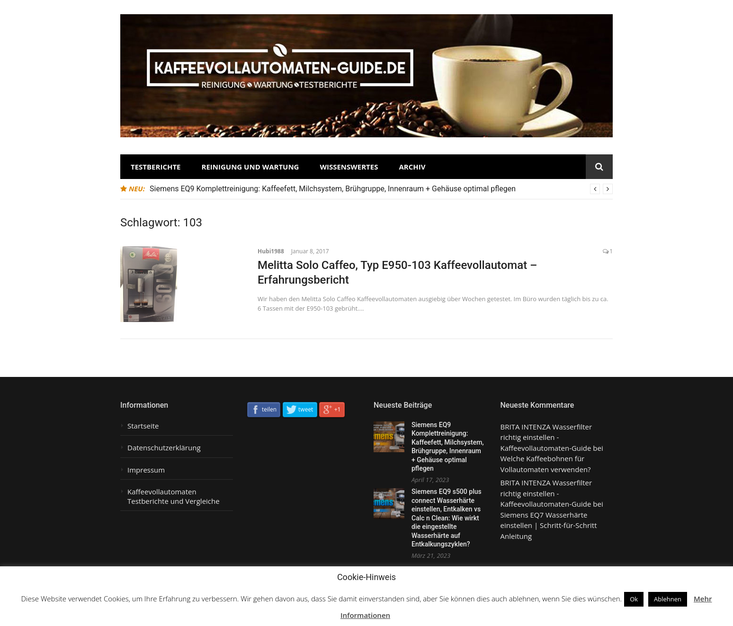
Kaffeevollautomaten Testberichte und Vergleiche (173, 496)
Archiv (412, 166)
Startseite (143, 425)
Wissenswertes (349, 166)
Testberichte (156, 166)
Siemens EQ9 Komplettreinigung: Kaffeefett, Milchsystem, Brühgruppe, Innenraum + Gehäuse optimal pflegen (333, 188)
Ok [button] (634, 599)
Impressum (146, 469)
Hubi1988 (271, 251)
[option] (381, 189)
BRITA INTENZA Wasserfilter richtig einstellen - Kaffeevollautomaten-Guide (546, 437)
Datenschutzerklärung (164, 447)
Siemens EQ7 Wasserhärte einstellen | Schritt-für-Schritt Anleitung (549, 525)
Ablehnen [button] (667, 599)
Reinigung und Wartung (250, 166)
